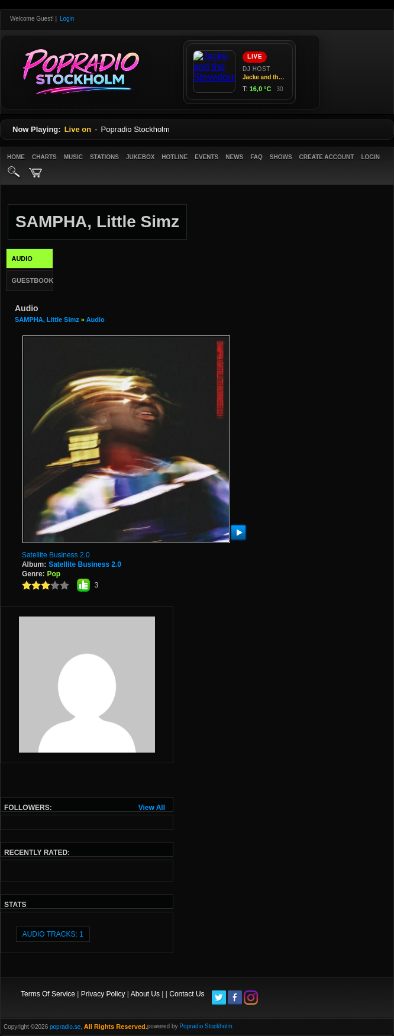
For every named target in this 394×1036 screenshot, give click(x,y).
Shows (281, 157)
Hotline (175, 157)
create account (326, 157)
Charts (44, 157)
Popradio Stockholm (205, 1026)
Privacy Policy (103, 994)
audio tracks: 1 (52, 934)
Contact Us (186, 994)
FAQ (256, 157)
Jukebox (140, 157)
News (234, 157)
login (370, 157)
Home (16, 157)
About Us (145, 994)
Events (206, 157)
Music (73, 157)
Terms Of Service (48, 994)
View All (151, 807)
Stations (104, 157)
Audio (95, 319)
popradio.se (65, 1027)
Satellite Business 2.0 (56, 555)
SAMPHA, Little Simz (47, 319)
